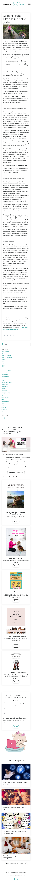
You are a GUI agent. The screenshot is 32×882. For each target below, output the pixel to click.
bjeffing (3, 361)
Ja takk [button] (16, 726)
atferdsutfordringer (7, 357)
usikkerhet (4, 409)
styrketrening (5, 401)
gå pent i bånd (5, 367)
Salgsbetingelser (20, 876)
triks (3, 405)
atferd (3, 353)
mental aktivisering (7, 382)
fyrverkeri (4, 365)
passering (4, 390)
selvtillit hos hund (6, 394)
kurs (3, 380)
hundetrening (5, 376)
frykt (3, 363)
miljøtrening (5, 384)
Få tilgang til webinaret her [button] (16, 472)
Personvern (11, 876)
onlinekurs (4, 388)
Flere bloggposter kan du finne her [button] (16, 863)
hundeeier (4, 369)
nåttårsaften (5, 386)
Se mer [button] (16, 521)
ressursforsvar (6, 392)
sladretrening (5, 396)
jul (2, 378)
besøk (3, 359)
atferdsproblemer (6, 355)
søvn (3, 403)
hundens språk (6, 373)
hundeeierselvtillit (6, 371)
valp (3, 411)
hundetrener (5, 374)
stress (3, 399)
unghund (4, 407)
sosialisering (5, 397)
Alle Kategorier (5, 351)
